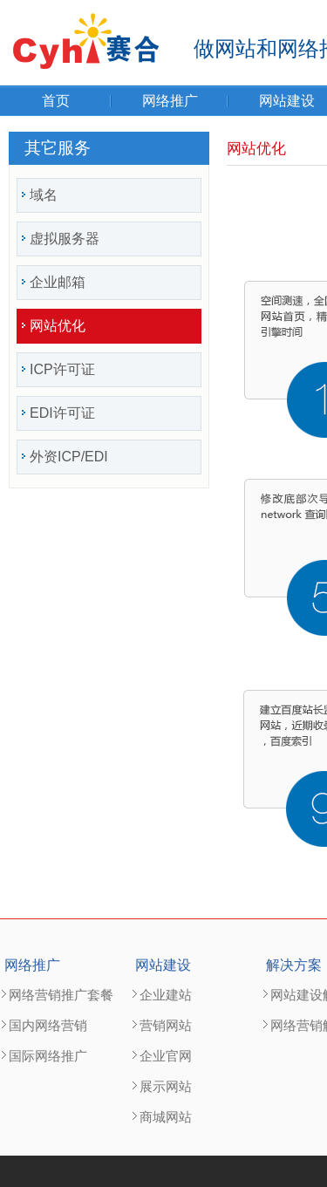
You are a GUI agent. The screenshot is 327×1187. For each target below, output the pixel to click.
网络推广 (170, 100)
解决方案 (294, 965)
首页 (56, 100)
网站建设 (163, 965)
